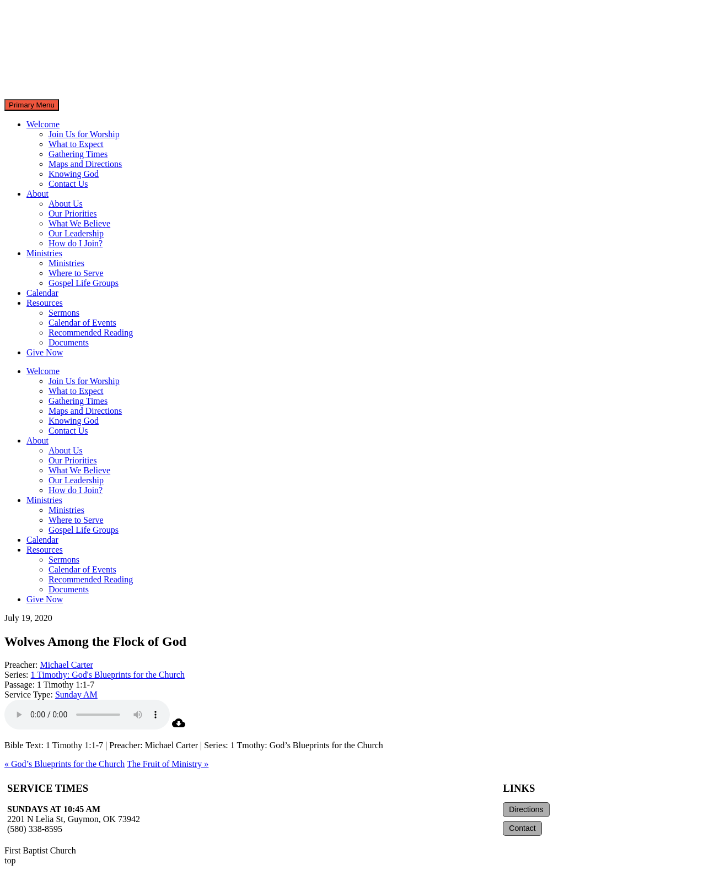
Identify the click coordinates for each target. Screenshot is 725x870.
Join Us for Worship (84, 134)
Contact (522, 828)
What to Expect (76, 144)
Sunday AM (76, 694)
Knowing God (74, 174)
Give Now (44, 352)
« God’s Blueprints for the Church (64, 764)
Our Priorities (73, 213)
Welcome (43, 124)
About (37, 193)
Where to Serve (76, 273)
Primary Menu (32, 105)
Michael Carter (66, 664)
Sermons (64, 312)
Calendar (42, 293)
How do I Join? (76, 243)
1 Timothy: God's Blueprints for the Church (108, 674)
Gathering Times (78, 154)
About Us (66, 203)
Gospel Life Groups (84, 283)
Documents (69, 342)
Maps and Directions (85, 164)
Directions (526, 809)
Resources (44, 302)
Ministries (44, 253)
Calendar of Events (82, 322)
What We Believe (79, 223)
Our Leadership (76, 233)
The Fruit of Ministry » (167, 764)
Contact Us (68, 183)
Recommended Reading (91, 332)
